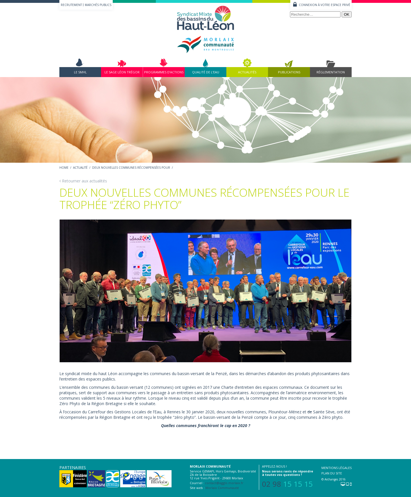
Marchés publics (98, 5)
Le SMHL (80, 72)
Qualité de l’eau (205, 72)
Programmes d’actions (164, 72)
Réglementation (331, 72)
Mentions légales (336, 468)
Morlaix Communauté (222, 488)
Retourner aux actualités (83, 181)
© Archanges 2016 (333, 479)
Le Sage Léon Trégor (122, 72)
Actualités (247, 72)
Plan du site (331, 473)
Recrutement (71, 5)
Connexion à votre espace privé (324, 5)
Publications (289, 72)
